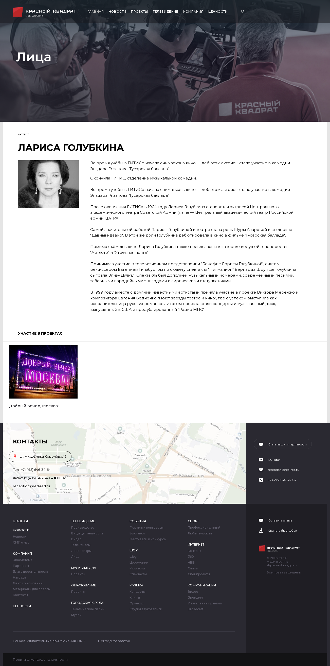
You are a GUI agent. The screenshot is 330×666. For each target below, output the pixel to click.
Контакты (20, 595)
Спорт (193, 521)
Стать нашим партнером (287, 444)
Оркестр (136, 603)
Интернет (196, 544)
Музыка (136, 585)
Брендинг (196, 597)
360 (191, 556)
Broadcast (196, 609)
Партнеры (21, 565)
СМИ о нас (21, 542)
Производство (82, 527)
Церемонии (139, 562)
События (138, 521)
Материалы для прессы (31, 589)
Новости (117, 11)
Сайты (193, 568)
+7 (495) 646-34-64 (36, 469)
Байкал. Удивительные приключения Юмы (49, 641)
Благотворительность (30, 571)
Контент (194, 550)
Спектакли (138, 574)
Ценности (218, 11)
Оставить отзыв (280, 520)
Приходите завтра (114, 641)
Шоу (134, 550)
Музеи (76, 615)
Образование (83, 585)
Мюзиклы (137, 568)
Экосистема (22, 560)
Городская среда (87, 603)
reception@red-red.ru (31, 486)
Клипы (135, 597)
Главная (96, 11)
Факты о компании (28, 583)
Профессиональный (204, 527)
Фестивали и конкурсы (148, 539)
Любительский (200, 533)
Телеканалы (80, 545)
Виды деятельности (87, 533)
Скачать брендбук (282, 530)
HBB (191, 562)
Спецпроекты (199, 574)
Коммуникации (202, 585)
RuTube (274, 459)
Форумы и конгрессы (146, 527)
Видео (76, 539)
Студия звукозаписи (146, 609)
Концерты (137, 591)
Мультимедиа (83, 568)
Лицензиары (81, 550)
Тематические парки (87, 609)
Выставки (137, 533)
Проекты (139, 11)
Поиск (243, 11)
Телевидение (165, 11)
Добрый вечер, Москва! (34, 405)
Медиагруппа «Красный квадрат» (45, 12)
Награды (20, 577)
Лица (75, 556)
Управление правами (205, 603)
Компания (193, 11)
